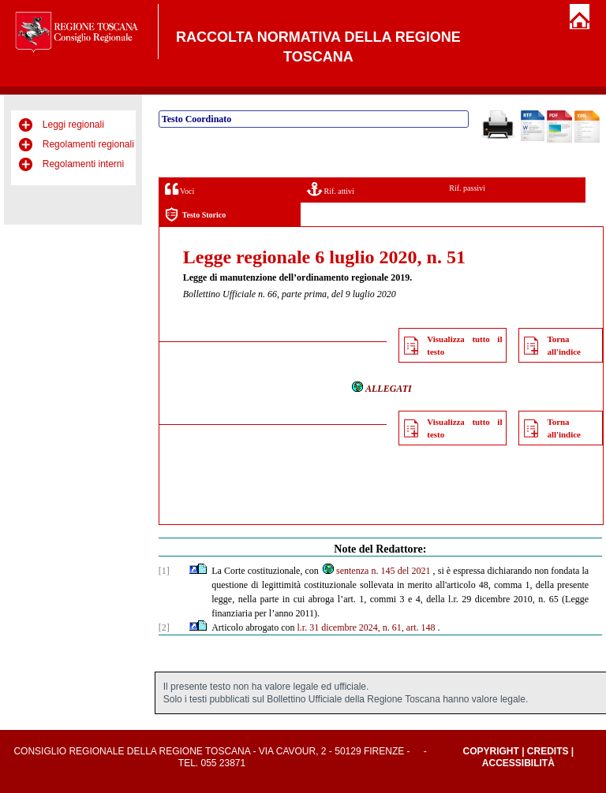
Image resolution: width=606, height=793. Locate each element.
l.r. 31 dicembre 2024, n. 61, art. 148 (366, 627)
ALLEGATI (381, 388)
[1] (164, 570)
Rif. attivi (330, 188)
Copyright (490, 751)
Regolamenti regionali (88, 144)
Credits (548, 751)
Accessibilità (518, 763)
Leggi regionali (73, 124)
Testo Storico (195, 214)
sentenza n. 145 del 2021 (375, 570)
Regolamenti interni (83, 163)
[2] (164, 627)
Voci (179, 188)
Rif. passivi (467, 188)
